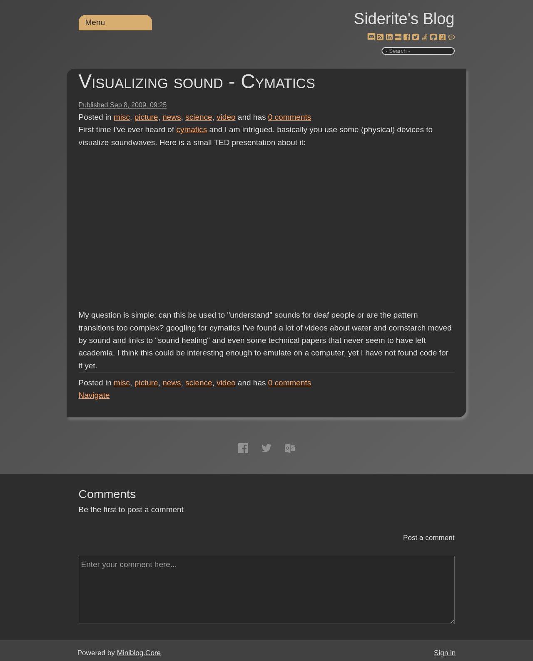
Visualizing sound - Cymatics (197, 81)
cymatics (191, 129)
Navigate (94, 395)
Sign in (445, 653)
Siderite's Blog (404, 18)
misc (122, 117)
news (171, 117)
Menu (95, 22)
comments (289, 117)
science (198, 117)
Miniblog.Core (139, 653)
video (226, 117)
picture (146, 117)
